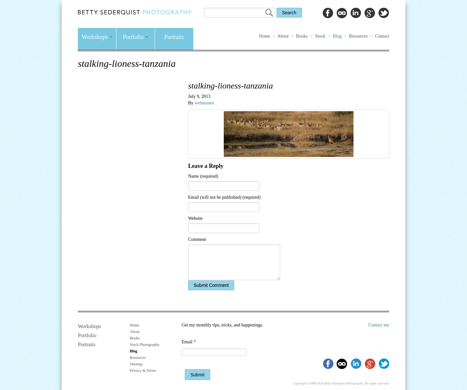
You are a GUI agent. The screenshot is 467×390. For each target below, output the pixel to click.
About (283, 36)
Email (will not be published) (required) (224, 197)
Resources (358, 36)
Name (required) (203, 176)
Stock (320, 36)
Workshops (96, 37)
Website (195, 218)
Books (302, 36)
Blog (337, 36)
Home (264, 36)
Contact (382, 36)
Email (189, 341)
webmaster (204, 102)
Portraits (174, 37)
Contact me (378, 325)
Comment (197, 239)
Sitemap (136, 364)
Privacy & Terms (143, 370)
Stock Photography (145, 344)
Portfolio (136, 37)
